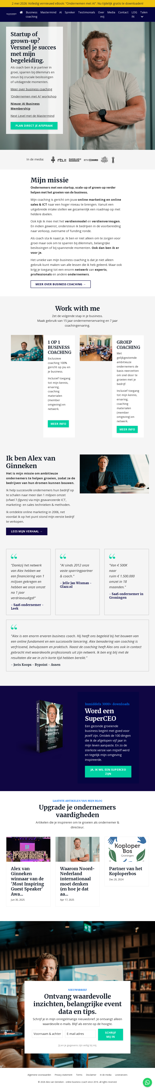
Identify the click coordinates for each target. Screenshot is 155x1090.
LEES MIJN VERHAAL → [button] (27, 532)
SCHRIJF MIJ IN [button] (110, 1036)
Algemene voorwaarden (39, 1076)
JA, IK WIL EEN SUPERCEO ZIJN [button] (108, 773)
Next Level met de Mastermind (32, 116)
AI (60, 12)
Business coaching (31, 15)
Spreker (70, 12)
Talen (143, 14)
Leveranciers (121, 1076)
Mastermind (48, 12)
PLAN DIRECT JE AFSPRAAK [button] (34, 126)
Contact (123, 12)
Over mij (101, 15)
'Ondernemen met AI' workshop (33, 97)
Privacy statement (63, 1076)
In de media (105, 1076)
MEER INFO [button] (58, 424)
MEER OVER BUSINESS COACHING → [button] (60, 285)
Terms (79, 1076)
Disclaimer (91, 1076)
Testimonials (86, 12)
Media (111, 12)
